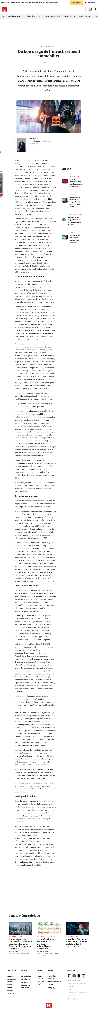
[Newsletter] (91, 2)
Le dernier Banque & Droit (51, 16)
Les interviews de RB (32, 16)
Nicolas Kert (34, 139)
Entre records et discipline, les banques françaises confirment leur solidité (75, 202)
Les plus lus (67, 168)
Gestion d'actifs (84, 16)
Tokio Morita (14, 952)
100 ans (95, 16)
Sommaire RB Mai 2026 (14, 16)
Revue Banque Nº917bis (22, 953)
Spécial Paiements (70, 16)
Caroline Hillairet (72, 947)
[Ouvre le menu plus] (13, 9)
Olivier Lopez (42, 952)
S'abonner (76, 2)
